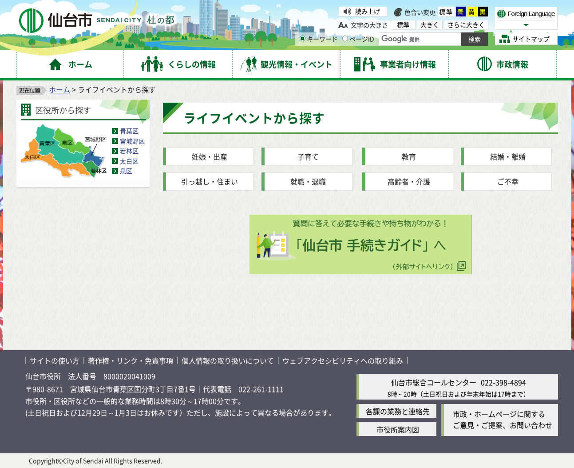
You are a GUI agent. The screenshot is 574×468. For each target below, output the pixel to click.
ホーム (59, 89)
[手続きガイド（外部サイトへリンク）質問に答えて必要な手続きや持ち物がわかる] (360, 271)
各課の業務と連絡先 (398, 411)
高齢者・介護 (409, 181)
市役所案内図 (397, 429)
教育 (409, 156)
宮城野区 (132, 140)
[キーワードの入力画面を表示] (302, 38)
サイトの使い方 (54, 360)
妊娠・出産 (209, 156)
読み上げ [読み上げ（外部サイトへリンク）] (367, 11)
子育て (308, 156)
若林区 (129, 150)
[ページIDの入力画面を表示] (345, 38)
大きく (429, 24)
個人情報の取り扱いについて (228, 360)
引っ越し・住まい (209, 181)
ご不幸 (508, 181)
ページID (358, 38)
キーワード (319, 38)
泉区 (126, 170)
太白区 (129, 160)
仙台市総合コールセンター (433, 382)
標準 (446, 11)
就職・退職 (308, 181)
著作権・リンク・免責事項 (130, 360)
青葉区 (129, 130)
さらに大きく (466, 24)
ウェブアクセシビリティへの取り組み (342, 360)
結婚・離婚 (508, 156)
